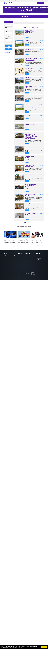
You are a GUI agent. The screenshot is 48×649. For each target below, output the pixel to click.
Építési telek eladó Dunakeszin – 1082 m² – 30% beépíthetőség (30, 106)
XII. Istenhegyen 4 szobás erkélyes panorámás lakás (30, 87)
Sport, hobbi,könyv (27, 271)
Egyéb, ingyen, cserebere (27, 261)
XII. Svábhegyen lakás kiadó (31, 124)
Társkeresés (27, 273)
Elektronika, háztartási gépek (32, 262)
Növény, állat (27, 266)
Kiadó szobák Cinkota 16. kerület (30, 214)
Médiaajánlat (39, 258)
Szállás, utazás (33, 271)
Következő (33, 27)
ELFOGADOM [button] (44, 647)
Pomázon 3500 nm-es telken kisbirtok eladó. (29, 175)
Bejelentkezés (7, 0)
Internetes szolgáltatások (33, 264)
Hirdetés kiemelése (20, 259)
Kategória (6, 27)
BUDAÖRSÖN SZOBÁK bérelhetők (29, 157)
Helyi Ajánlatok (39, 255)
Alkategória (6, 31)
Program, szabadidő (32, 269)
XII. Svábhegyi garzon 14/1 (30, 77)
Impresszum (38, 259)
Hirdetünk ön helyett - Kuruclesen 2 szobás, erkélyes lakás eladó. (29, 31)
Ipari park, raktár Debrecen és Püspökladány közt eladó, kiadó (30, 185)
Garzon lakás (27, 40)
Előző (23, 27)
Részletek (27, 37)
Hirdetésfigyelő (7, 52)
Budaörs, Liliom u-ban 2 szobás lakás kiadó (30, 166)
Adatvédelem (39, 260)
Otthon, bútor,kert (26, 269)
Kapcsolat (20, 263)
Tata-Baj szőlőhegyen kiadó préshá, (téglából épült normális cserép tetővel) (31, 59)
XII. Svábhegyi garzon (29, 49)
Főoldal (20, 255)
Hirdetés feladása (20, 257)
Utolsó (37, 27)
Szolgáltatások (33, 272)
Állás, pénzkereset (27, 256)
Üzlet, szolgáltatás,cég (33, 274)
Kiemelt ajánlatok (20, 261)
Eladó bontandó (28, 95)
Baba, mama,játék (27, 258)
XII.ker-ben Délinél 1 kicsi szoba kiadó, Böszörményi (30, 147)
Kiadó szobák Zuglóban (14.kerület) (30, 195)
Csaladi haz (27, 115)
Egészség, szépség (32, 259)
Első (21, 27)
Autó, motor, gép (32, 256)
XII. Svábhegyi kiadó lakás (30, 68)
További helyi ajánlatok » (40, 245)
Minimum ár (6, 38)
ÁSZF (37, 261)
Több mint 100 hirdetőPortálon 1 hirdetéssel (20, 0)
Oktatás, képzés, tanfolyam (32, 267)
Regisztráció (11, 0)
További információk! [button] (19, 647)
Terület (6, 34)
